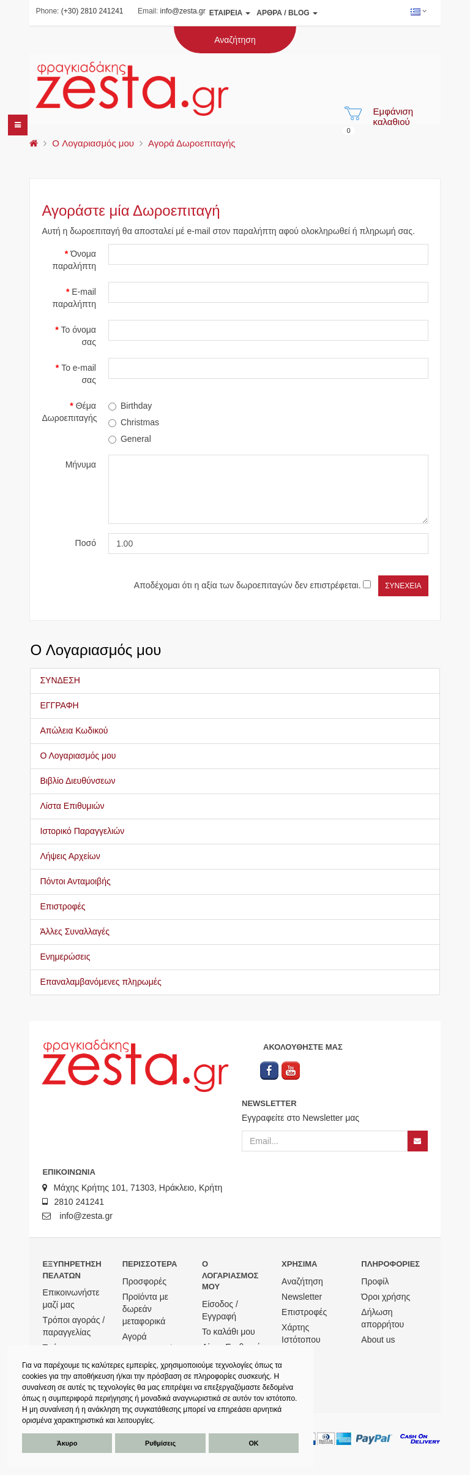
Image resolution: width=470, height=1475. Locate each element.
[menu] (33, 143)
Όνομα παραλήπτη (74, 260)
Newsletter (302, 1297)
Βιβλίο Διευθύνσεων (77, 781)
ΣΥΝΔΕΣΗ (60, 680)
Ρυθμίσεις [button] (160, 1443)
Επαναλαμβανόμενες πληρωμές (100, 982)
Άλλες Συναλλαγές (75, 931)
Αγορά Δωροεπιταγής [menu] (192, 143)
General (129, 439)
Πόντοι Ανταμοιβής (75, 881)
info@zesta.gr (183, 11)
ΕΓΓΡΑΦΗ (59, 705)
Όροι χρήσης (385, 1297)
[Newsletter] (417, 1141)
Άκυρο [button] (67, 1443)
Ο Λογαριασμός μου (78, 755)
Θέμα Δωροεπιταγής (69, 412)
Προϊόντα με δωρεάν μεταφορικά (145, 1309)
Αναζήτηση (302, 1281)
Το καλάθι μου (228, 1332)
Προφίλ (375, 1281)
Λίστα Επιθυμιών (72, 806)
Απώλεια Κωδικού (74, 730)
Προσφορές (144, 1281)
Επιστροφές (62, 906)
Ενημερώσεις (65, 956)
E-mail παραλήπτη (74, 298)
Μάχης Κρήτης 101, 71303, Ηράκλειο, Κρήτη (132, 1188)
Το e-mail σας (78, 374)
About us (378, 1339)
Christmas (133, 422)
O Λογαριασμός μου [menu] (93, 143)
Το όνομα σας (78, 336)
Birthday (130, 406)
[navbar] (18, 125)
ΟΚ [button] (253, 1443)
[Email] (325, 1141)
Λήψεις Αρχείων (70, 856)
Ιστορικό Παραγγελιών (82, 831)
